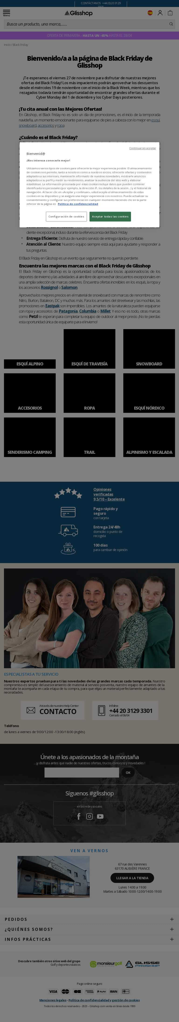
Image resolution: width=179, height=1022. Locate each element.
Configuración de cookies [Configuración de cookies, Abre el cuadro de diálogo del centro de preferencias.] (66, 216)
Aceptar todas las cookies (110, 216)
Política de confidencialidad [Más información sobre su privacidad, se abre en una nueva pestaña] (78, 204)
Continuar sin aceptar (142, 148)
